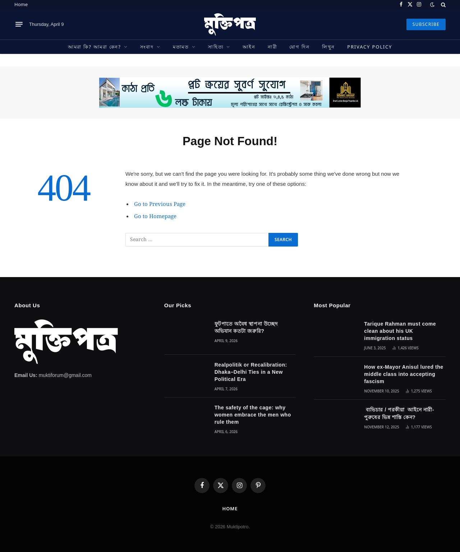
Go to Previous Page (159, 204)
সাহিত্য (216, 46)
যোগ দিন (299, 46)
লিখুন (328, 46)
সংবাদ (147, 46)
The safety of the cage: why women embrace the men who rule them (253, 415)
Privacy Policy (369, 46)
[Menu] (19, 24)
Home (21, 4)
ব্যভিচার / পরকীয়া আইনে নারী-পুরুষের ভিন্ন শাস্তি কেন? (399, 413)
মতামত (181, 46)
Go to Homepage (155, 216)
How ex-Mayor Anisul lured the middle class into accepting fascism (403, 374)
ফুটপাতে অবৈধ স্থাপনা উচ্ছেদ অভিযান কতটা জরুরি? (246, 327)
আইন (249, 46)
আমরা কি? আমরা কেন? (94, 46)
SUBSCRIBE (426, 24)
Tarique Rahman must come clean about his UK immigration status (400, 331)
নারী (272, 46)
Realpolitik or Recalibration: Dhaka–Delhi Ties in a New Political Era (251, 372)
